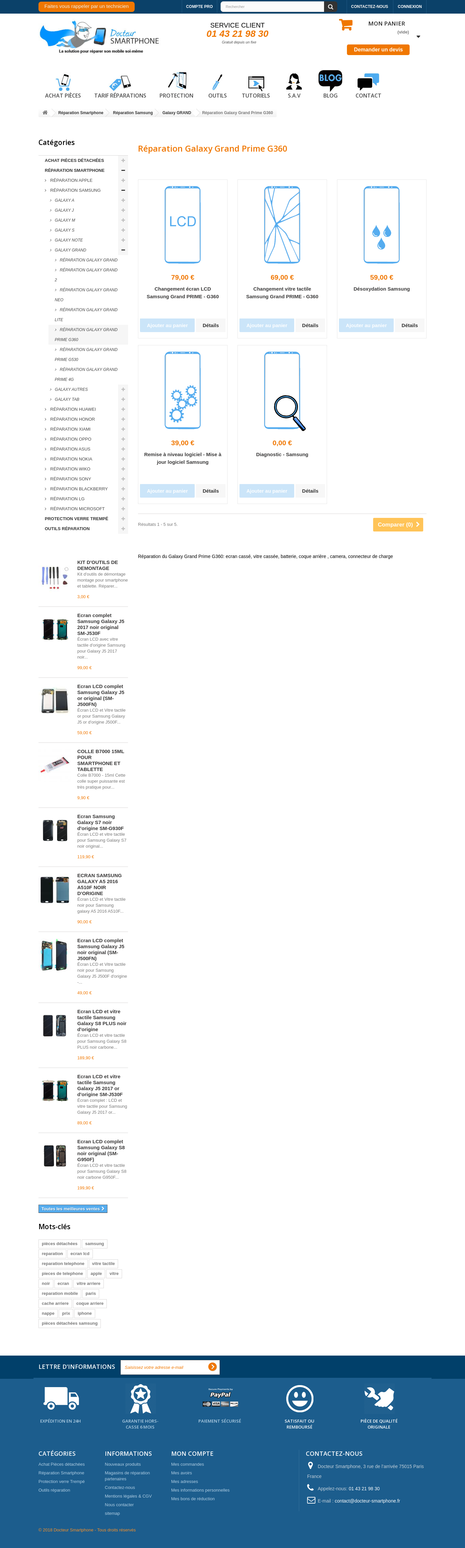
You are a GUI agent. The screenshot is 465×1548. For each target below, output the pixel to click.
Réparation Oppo (70, 439)
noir (46, 1283)
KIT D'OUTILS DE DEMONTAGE (97, 565)
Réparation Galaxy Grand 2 (86, 275)
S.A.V (294, 84)
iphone (85, 1313)
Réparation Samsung (75, 190)
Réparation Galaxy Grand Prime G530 (86, 354)
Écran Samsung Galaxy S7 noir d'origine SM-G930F (100, 822)
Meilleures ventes (68, 547)
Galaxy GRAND (70, 250)
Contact (368, 84)
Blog (330, 84)
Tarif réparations (120, 84)
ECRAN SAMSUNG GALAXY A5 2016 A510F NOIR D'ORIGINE (99, 884)
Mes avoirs (181, 1472)
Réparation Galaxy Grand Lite (86, 315)
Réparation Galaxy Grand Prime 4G (86, 374)
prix (66, 1313)
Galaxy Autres (71, 389)
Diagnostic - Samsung (282, 454)
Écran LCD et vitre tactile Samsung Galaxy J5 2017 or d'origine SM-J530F (100, 1085)
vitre (113, 1273)
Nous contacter (119, 1504)
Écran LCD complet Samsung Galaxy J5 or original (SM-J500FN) (100, 695)
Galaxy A (64, 200)
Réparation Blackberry (78, 488)
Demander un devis (378, 49)
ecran (63, 1283)
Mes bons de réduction (193, 1498)
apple (96, 1273)
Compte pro (199, 6)
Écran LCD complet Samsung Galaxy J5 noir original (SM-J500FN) (100, 949)
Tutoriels (256, 84)
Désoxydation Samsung (382, 289)
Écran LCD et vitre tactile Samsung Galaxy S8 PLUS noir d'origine (101, 1020)
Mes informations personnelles (200, 1490)
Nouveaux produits (123, 1464)
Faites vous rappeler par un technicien (86, 6)
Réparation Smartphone (74, 170)
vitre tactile (103, 1263)
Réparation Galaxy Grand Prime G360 (86, 334)
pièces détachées (60, 1243)
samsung (94, 1243)
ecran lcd (80, 1253)
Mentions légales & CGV (128, 1496)
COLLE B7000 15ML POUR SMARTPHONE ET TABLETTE (100, 760)
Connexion (410, 6)
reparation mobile (60, 1293)
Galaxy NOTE (68, 240)
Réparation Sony (70, 478)
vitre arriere (88, 1283)
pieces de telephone (62, 1273)
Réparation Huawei (72, 409)
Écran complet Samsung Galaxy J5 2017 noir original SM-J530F (100, 624)
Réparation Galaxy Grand (88, 260)
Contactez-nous (369, 6)
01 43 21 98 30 (238, 34)
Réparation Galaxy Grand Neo (86, 295)
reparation (52, 1253)
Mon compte (192, 1453)
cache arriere (55, 1303)
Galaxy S (64, 230)
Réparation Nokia (70, 459)
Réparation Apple (71, 180)
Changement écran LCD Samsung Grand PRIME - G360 (183, 292)
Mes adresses (184, 1481)
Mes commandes (187, 1464)
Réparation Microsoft (77, 508)
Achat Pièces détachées (74, 160)
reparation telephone (63, 1263)
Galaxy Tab (66, 399)
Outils (218, 84)
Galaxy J (64, 210)
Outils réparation (67, 528)
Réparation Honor (72, 419)
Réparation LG (67, 498)
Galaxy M (64, 220)
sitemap (112, 1513)
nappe (48, 1313)
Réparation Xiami (70, 429)
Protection (176, 84)
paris (91, 1293)
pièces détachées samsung (70, 1323)
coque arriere (89, 1303)
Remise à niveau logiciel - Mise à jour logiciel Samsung (183, 458)
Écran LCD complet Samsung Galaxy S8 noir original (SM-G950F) (101, 1150)
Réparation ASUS (70, 449)
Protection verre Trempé (76, 518)
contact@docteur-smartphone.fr (367, 1501)
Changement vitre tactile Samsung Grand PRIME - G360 (282, 292)
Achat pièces (63, 84)
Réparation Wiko (69, 468)
